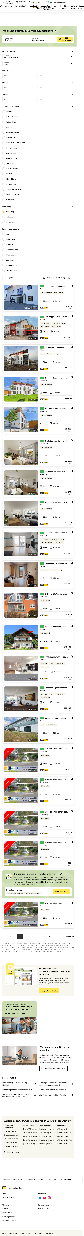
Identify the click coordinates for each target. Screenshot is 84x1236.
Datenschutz (14, 1233)
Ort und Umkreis (38, 51)
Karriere (5, 1209)
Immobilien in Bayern (33, 1179)
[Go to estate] (38, 297)
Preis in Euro (38, 70)
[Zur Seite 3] (32, 936)
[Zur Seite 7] (55, 936)
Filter (47, 278)
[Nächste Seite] (70, 936)
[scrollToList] (65, 39)
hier (33, 884)
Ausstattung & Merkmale (38, 106)
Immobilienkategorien (38, 229)
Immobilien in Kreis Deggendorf (58, 1179)
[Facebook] (39, 1197)
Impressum (26, 1233)
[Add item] (72, 285)
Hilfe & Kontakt (44, 1209)
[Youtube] (44, 1197)
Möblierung (38, 206)
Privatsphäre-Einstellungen (43, 1233)
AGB (4, 1233)
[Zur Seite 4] (38, 936)
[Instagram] (49, 1197)
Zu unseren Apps (8, 1197)
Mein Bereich (34, 2)
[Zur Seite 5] (44, 936)
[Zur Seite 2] (26, 936)
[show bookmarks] (70, 278)
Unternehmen (7, 1213)
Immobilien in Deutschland (12, 1180)
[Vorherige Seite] (6, 936)
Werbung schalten (9, 1217)
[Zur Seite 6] (50, 936)
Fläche (38, 82)
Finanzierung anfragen (15, 1013)
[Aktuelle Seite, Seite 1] (20, 936)
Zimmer (38, 94)
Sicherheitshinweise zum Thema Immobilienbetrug (22, 947)
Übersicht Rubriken (9, 1221)
